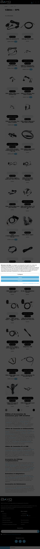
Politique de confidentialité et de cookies (31, 283)
